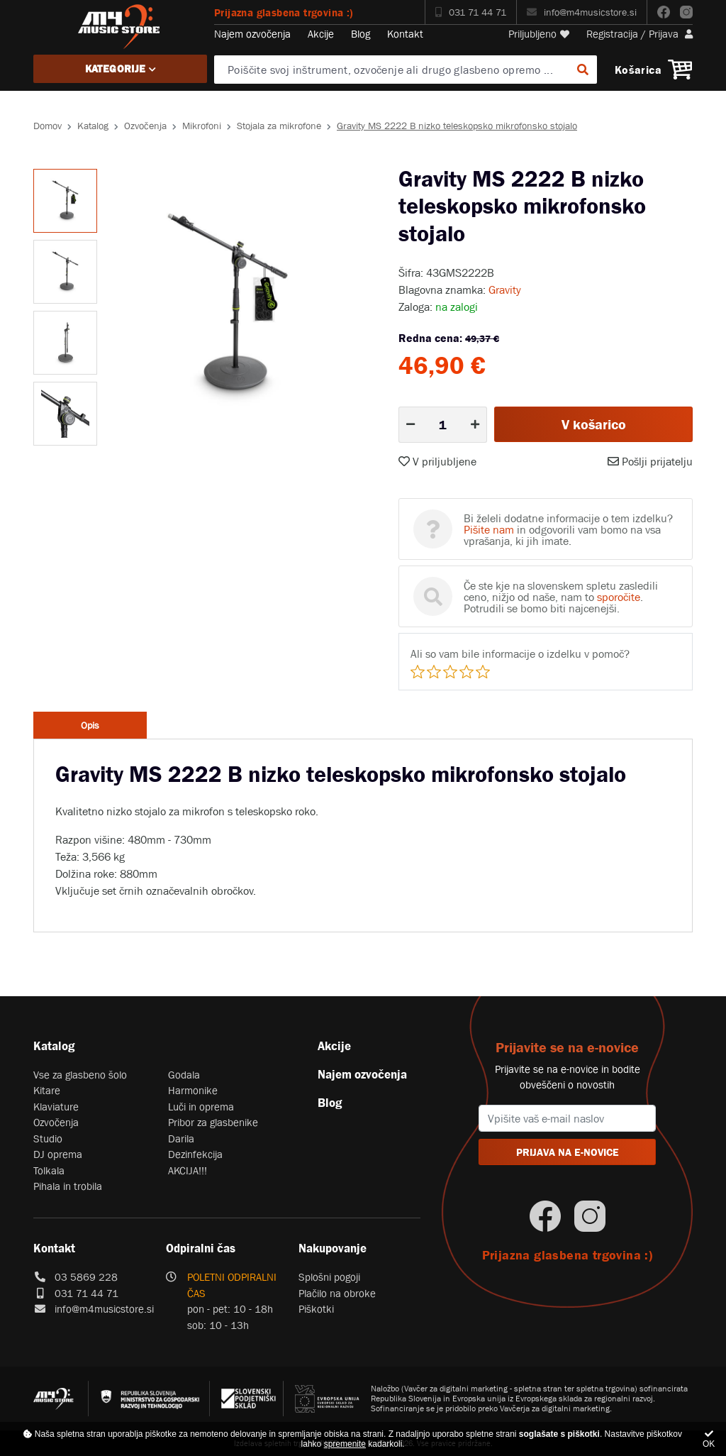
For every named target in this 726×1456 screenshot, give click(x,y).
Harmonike (193, 1090)
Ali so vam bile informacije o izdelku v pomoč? (520, 653)
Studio (47, 1138)
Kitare (46, 1090)
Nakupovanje (332, 1248)
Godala (184, 1075)
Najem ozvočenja (252, 34)
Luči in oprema (201, 1107)
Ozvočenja (145, 125)
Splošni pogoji (329, 1277)
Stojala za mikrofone (279, 125)
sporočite (618, 596)
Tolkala (49, 1170)
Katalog (92, 125)
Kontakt (405, 34)
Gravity (504, 289)
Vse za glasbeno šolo (80, 1075)
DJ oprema (57, 1154)
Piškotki (316, 1309)
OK (709, 1439)
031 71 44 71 (470, 12)
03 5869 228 (86, 1277)
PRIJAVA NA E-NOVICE (567, 1152)
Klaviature (56, 1107)
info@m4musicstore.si (582, 12)
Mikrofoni (201, 125)
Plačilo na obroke (337, 1293)
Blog (360, 34)
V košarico (594, 424)
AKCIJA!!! (187, 1170)
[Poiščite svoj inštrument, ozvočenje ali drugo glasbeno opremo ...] (405, 69)
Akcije (321, 34)
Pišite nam (489, 529)
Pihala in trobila (67, 1186)
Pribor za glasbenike (213, 1122)
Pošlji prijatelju (650, 461)
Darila (181, 1138)
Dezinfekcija (195, 1154)
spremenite (345, 1444)
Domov (47, 125)
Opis (90, 725)
